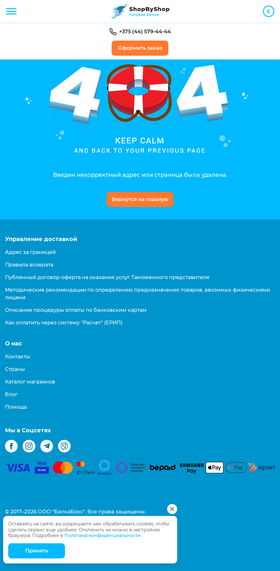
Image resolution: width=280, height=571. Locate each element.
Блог (11, 394)
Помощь (16, 407)
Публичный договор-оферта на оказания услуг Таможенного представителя (107, 277)
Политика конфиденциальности (102, 535)
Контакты (17, 357)
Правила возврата (29, 265)
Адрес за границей (30, 252)
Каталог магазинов (30, 382)
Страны (15, 369)
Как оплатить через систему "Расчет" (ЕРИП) (63, 323)
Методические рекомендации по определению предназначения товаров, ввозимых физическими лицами (137, 293)
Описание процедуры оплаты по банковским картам (76, 310)
